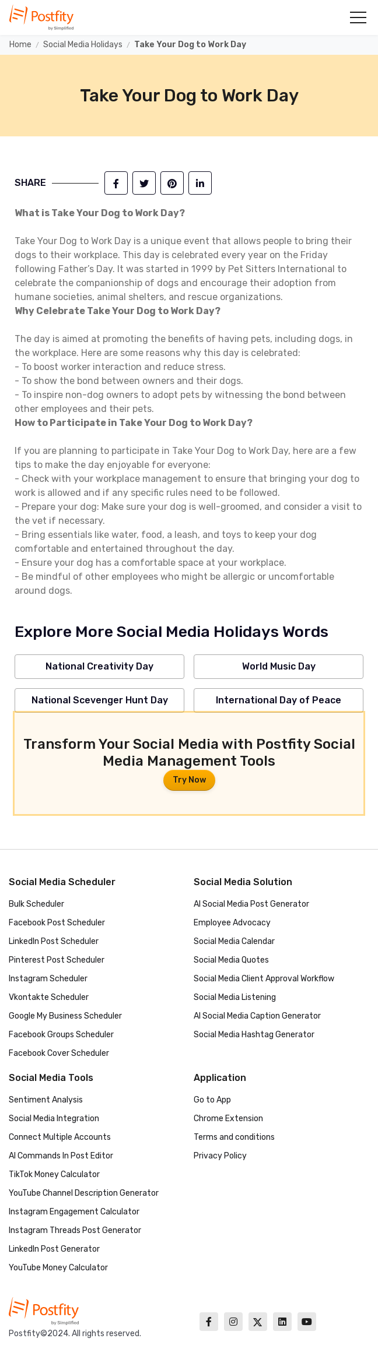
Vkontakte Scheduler (49, 997)
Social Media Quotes (231, 960)
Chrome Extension (228, 1118)
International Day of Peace (278, 700)
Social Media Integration (54, 1118)
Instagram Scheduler (48, 979)
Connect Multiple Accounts (60, 1137)
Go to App (212, 1100)
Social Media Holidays (83, 45)
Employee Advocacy (232, 923)
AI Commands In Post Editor (61, 1156)
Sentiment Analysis (46, 1100)
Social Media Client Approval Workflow (264, 979)
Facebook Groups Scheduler (61, 1035)
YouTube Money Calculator (58, 1268)
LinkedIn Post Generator (54, 1249)
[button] (358, 17)
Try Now (189, 780)
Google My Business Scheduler (65, 1016)
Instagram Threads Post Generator (75, 1230)
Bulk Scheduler (36, 904)
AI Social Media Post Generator (251, 904)
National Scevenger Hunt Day (100, 700)
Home (20, 45)
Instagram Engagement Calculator (74, 1212)
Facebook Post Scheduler (57, 923)
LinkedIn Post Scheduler (54, 941)
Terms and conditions (234, 1137)
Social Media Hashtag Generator (254, 1035)
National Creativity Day (99, 666)
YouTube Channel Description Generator (84, 1193)
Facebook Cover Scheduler (59, 1053)
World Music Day (279, 666)
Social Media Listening (235, 997)
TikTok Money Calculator (54, 1174)
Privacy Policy (220, 1156)
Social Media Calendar (234, 941)
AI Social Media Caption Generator (257, 1016)
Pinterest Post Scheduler (56, 960)
